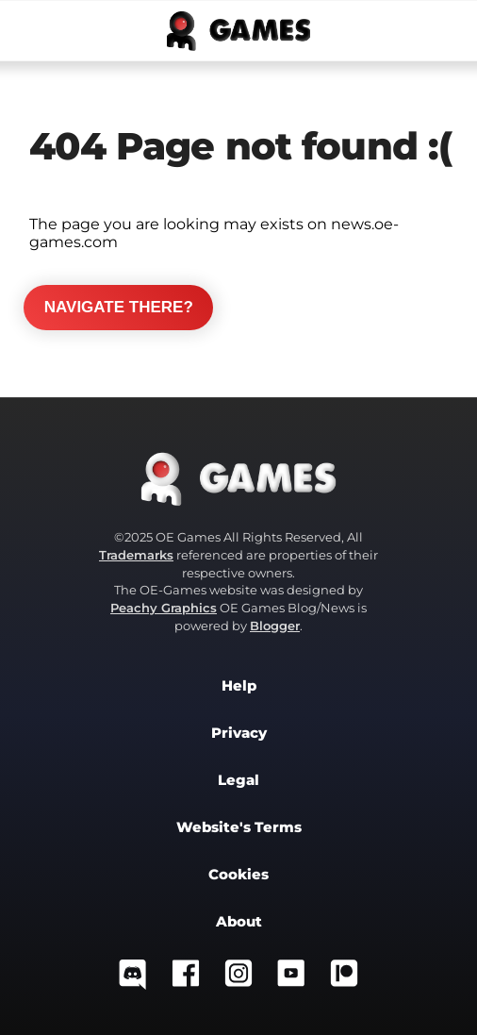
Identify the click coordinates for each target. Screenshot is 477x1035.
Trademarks (136, 554)
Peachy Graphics (163, 607)
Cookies (238, 874)
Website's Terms (239, 827)
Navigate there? (118, 307)
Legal (238, 780)
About (239, 921)
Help (239, 685)
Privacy (239, 733)
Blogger (275, 625)
